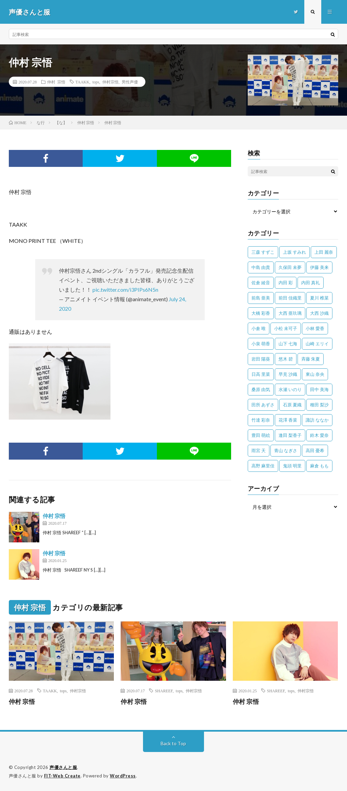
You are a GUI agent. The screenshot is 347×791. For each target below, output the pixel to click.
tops (96, 82)
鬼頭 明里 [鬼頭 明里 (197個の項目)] (292, 465)
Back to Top (173, 743)
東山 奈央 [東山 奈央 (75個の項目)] (315, 374)
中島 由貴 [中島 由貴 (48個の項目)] (260, 267)
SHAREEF (163, 691)
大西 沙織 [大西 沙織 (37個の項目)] (319, 313)
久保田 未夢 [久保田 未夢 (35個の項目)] (290, 267)
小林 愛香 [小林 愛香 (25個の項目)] (315, 328)
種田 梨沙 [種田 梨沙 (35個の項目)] (319, 404)
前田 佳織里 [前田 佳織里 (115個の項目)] (290, 298)
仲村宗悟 (110, 82)
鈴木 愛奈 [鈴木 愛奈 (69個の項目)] (319, 435)
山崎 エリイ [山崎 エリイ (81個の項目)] (317, 343)
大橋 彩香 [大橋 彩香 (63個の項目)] (260, 313)
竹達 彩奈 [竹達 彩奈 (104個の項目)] (260, 420)
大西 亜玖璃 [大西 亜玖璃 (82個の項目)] (290, 313)
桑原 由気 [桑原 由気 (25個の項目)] (260, 389)
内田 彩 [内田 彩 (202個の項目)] (286, 282)
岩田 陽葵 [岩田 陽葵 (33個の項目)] (260, 359)
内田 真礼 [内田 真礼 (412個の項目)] (310, 282)
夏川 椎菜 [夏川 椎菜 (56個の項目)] (319, 298)
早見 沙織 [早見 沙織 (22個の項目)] (288, 374)
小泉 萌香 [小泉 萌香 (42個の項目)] (260, 343)
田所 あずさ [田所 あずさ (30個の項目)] (262, 404)
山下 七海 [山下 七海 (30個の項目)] (288, 343)
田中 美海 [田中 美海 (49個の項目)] (319, 389)
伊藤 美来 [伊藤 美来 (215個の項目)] (319, 267)
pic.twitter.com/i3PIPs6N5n (125, 289)
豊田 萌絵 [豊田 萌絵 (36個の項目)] (260, 435)
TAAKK (82, 82)
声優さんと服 (63, 767)
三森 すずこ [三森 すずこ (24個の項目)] (262, 252)
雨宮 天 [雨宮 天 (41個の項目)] (258, 450)
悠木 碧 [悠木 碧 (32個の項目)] (286, 359)
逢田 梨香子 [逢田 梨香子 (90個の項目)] (290, 435)
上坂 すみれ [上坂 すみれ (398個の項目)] (294, 252)
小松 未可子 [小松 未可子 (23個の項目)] (285, 328)
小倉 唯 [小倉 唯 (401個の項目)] (258, 328)
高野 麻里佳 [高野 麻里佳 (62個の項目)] (262, 465)
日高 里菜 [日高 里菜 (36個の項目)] (260, 374)
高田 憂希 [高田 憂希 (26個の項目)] (315, 450)
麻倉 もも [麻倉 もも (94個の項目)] (319, 465)
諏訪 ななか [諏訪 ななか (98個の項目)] (317, 420)
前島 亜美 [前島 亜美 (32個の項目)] (260, 298)
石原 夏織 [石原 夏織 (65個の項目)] (292, 404)
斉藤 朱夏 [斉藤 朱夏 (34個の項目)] (310, 359)
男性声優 (130, 82)
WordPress (123, 775)
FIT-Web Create (62, 775)
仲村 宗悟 (56, 82)
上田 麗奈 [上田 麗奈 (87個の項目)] (323, 252)
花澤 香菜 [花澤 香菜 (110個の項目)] (288, 420)
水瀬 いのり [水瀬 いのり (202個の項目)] (290, 389)
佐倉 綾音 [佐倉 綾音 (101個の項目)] (260, 282)
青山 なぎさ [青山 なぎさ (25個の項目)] (285, 450)
